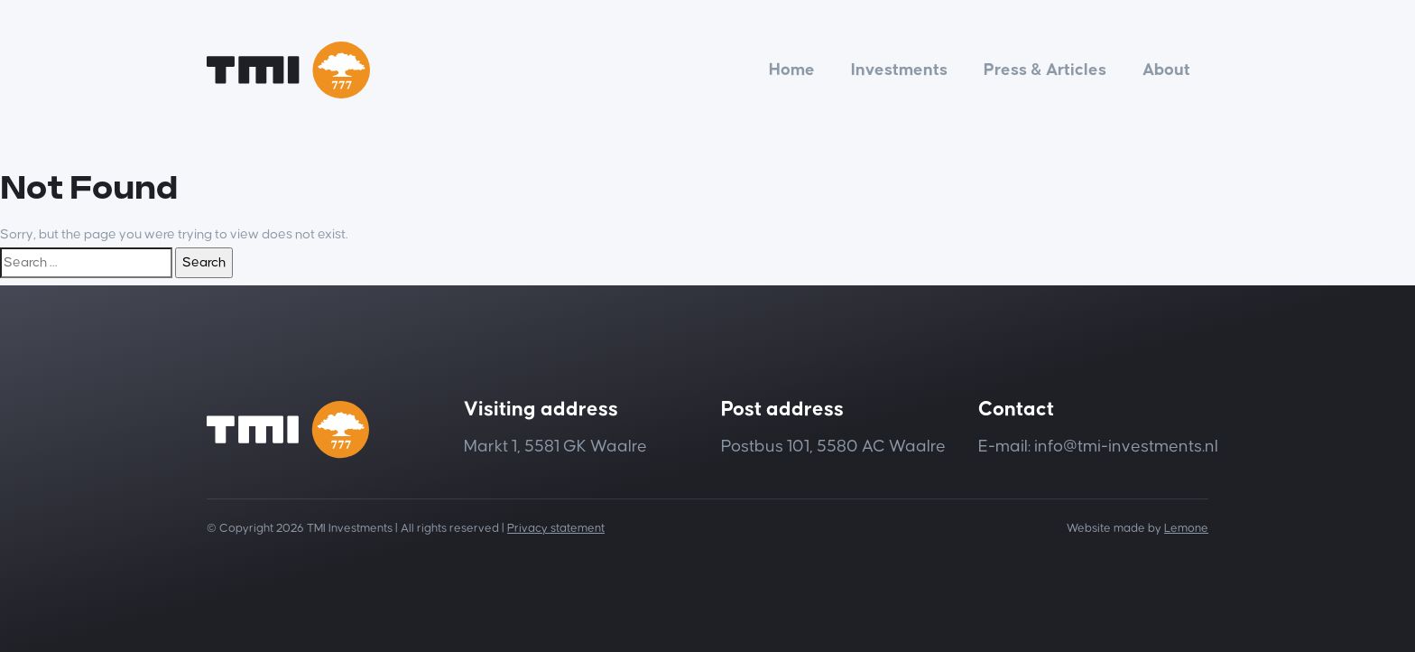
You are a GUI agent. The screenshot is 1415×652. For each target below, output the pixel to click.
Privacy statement (556, 528)
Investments (899, 70)
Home (792, 70)
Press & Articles (1045, 70)
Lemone (1186, 528)
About (1166, 70)
